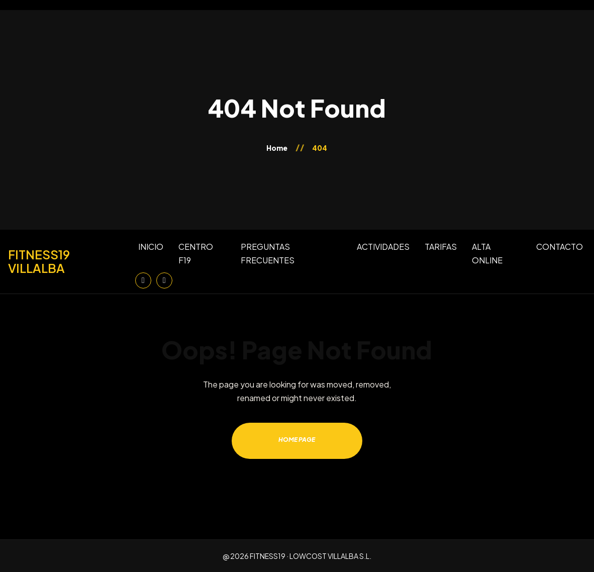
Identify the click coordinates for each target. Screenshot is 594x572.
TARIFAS (441, 246)
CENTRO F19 (195, 253)
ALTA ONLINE (487, 253)
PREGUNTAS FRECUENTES (267, 253)
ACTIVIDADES (383, 246)
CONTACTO (559, 246)
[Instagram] (143, 280)
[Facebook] (164, 280)
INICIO (150, 246)
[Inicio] (67, 261)
